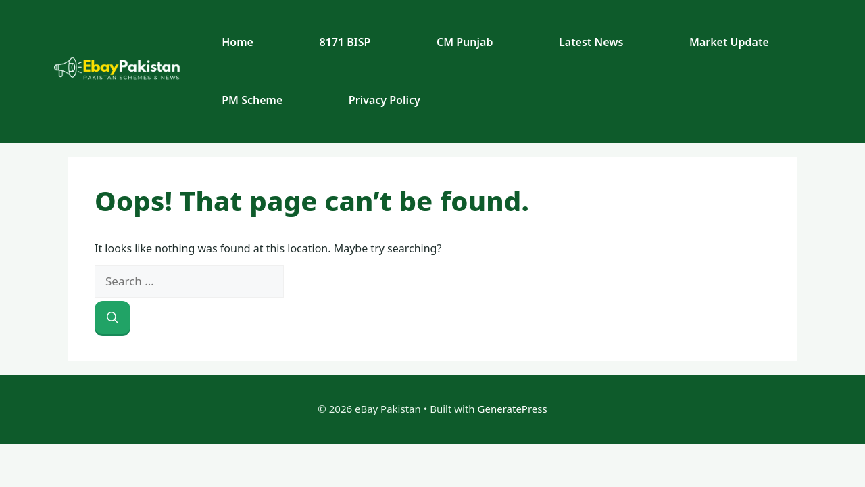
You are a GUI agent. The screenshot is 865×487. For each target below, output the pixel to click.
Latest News (591, 41)
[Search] (112, 318)
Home (237, 41)
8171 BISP (345, 41)
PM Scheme (252, 100)
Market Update (729, 41)
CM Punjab (465, 41)
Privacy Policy (384, 100)
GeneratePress (512, 408)
